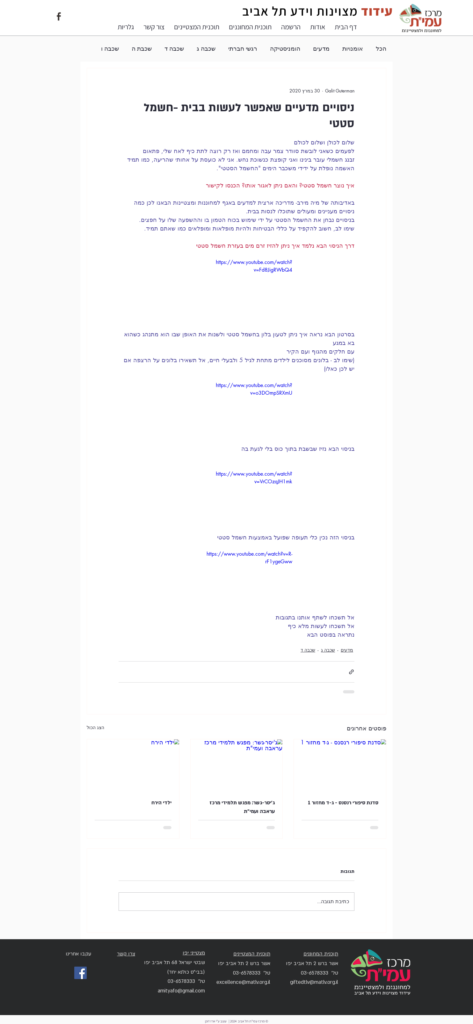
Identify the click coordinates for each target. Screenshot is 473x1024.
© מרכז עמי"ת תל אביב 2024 (248, 1021)
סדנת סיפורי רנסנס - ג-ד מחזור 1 (343, 802)
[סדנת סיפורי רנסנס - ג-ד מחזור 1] (340, 765)
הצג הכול (95, 727)
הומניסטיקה (285, 48)
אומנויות (352, 48)
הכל (381, 48)
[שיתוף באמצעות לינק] (351, 672)
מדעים (321, 48)
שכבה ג (206, 48)
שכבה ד (174, 48)
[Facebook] (80, 973)
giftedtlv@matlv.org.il (314, 982)
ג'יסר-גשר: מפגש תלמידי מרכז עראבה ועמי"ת (242, 807)
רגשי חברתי (242, 48)
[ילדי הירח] (133, 765)
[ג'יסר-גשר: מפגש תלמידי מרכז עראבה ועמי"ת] (237, 765)
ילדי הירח (161, 802)
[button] (317, 27)
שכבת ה (142, 48)
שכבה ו (110, 48)
